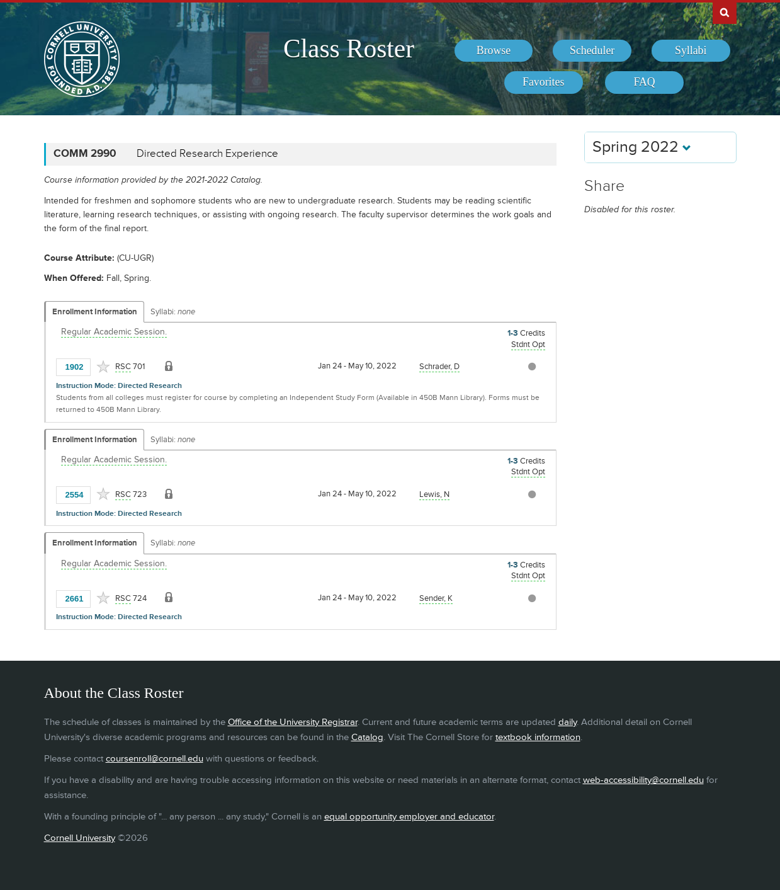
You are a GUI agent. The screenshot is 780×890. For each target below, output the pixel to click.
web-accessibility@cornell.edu (643, 780)
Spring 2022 (641, 147)
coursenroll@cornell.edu (154, 759)
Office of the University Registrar (293, 722)
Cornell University (79, 838)
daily (567, 722)
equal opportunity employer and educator (409, 817)
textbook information (537, 737)
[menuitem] (494, 51)
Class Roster (348, 48)
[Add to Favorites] (103, 367)
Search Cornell (725, 12)
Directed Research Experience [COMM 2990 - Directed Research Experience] (207, 153)
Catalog (367, 737)
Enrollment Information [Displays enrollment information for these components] (94, 312)
